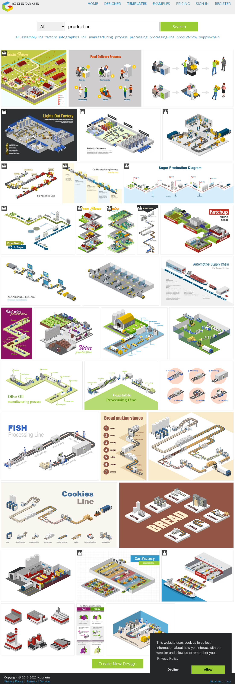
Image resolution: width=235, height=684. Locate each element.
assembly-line (32, 37)
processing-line (162, 37)
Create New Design (117, 664)
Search (179, 26)
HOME (93, 3)
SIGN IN (202, 3)
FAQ (228, 681)
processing (138, 37)
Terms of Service (38, 681)
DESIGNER (112, 3)
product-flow (187, 37)
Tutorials (215, 681)
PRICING (183, 3)
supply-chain (209, 37)
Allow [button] (208, 669)
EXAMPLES (161, 3)
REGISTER (223, 3)
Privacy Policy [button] (167, 658)
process (121, 37)
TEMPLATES (137, 3)
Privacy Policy (13, 681)
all (17, 37)
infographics (69, 37)
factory (51, 37)
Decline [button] (173, 669)
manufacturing (101, 37)
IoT (84, 37)
